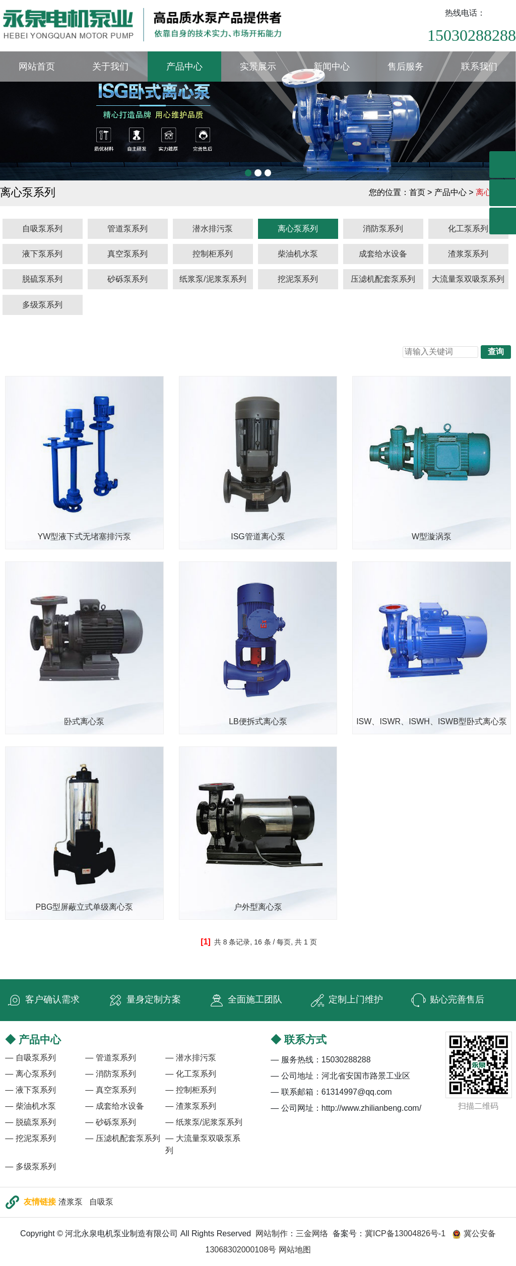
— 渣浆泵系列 (190, 1106)
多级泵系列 (42, 304)
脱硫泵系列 (42, 279)
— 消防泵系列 (110, 1073)
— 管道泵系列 (110, 1057)
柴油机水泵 (298, 253)
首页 (417, 192)
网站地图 (295, 1249)
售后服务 (406, 66)
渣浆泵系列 (468, 253)
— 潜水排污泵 (190, 1057)
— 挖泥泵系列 (30, 1138)
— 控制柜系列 (190, 1090)
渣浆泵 (70, 1201)
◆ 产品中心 (33, 1039)
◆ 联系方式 (299, 1039)
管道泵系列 (127, 228)
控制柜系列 (212, 253)
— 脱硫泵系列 (30, 1122)
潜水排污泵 (212, 228)
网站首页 (37, 66)
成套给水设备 (383, 253)
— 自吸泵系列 (30, 1057)
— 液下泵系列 (30, 1090)
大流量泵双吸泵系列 (468, 279)
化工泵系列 (468, 228)
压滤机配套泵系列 (383, 279)
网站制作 (271, 1233)
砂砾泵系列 (127, 279)
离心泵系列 (298, 228)
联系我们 (479, 66)
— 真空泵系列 (110, 1090)
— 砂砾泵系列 (110, 1122)
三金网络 (312, 1233)
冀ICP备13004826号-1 (405, 1233)
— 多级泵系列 (30, 1166)
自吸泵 (101, 1201)
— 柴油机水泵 (30, 1106)
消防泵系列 (383, 228)
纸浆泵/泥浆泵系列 (212, 279)
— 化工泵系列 (190, 1073)
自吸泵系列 (42, 228)
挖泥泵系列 (298, 279)
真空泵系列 (127, 253)
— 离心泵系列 (30, 1073)
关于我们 (110, 66)
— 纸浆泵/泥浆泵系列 (203, 1122)
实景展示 (258, 66)
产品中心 (184, 66)
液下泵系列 (42, 253)
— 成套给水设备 (114, 1106)
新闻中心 (331, 66)
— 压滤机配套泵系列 (122, 1138)
